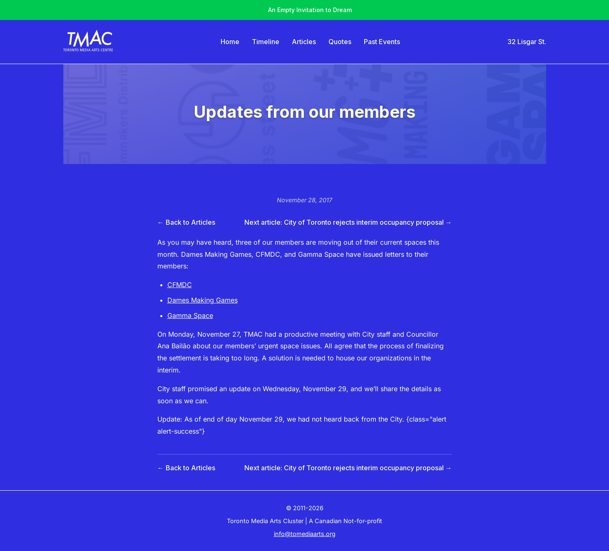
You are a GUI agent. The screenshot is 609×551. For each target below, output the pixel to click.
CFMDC (179, 284)
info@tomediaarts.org (305, 533)
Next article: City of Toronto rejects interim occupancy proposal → (348, 222)
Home (230, 41)
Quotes (339, 41)
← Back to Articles (186, 222)
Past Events (382, 41)
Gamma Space (190, 315)
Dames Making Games (202, 300)
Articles (304, 41)
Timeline (265, 41)
